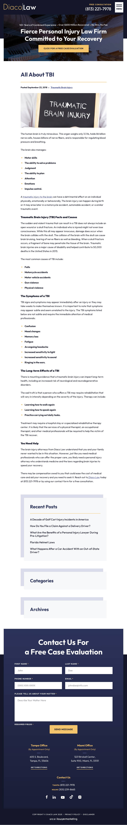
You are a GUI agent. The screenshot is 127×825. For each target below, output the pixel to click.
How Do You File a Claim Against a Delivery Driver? (60, 526)
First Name (22, 664)
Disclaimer (89, 814)
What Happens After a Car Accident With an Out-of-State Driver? (64, 550)
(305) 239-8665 (67, 789)
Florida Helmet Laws (42, 542)
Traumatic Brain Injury (61, 87)
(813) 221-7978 (98, 8)
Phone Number (24, 679)
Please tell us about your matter (36, 694)
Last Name (72, 664)
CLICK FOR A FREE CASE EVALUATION (63, 48)
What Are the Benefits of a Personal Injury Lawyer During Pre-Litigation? (64, 534)
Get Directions (39, 767)
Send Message (63, 729)
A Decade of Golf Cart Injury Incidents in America (59, 519)
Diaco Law (94, 477)
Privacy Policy (73, 814)
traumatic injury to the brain (37, 196)
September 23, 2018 (37, 87)
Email (69, 679)
